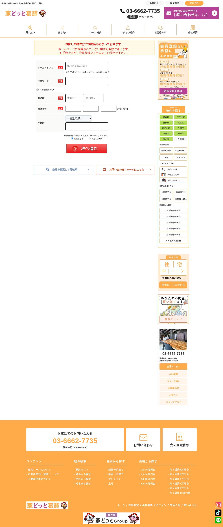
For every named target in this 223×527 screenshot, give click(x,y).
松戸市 (181, 133)
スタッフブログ (173, 402)
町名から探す (170, 180)
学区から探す (170, 175)
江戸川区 (181, 117)
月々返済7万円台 (173, 223)
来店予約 (175, 505)
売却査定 (133, 505)
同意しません (96, 139)
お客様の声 (160, 32)
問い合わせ (190, 505)
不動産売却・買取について (43, 474)
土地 (166, 157)
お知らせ (173, 395)
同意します (77, 139)
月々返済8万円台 (173, 229)
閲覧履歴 (174, 3)
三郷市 (166, 133)
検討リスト (82, 469)
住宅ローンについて (39, 469)
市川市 (166, 139)
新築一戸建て (166, 151)
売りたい (62, 32)
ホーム (121, 505)
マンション (180, 157)
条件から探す (170, 169)
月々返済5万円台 (173, 210)
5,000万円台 (148, 483)
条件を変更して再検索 (61, 170)
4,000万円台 (166, 199)
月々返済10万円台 (173, 241)
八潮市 (181, 128)
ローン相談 (95, 32)
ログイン (161, 505)
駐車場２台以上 (181, 199)
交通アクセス (173, 366)
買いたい (30, 32)
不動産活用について (39, 479)
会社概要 (192, 32)
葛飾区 (166, 117)
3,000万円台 (180, 192)
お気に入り (155, 3)
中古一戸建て (180, 151)
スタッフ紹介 (128, 32)
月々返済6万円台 (173, 216)
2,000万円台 (166, 192)
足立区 (181, 123)
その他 (181, 139)
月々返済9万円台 (173, 235)
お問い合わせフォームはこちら (123, 170)
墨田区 (166, 123)
